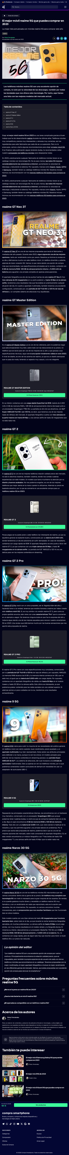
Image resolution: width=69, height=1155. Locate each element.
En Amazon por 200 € (34, 805)
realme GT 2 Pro (10, 121)
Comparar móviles (31, 2)
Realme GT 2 (10, 519)
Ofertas (4, 1141)
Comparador (6, 1137)
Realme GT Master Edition (17, 388)
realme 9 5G (9, 124)
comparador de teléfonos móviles (21, 153)
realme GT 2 (9, 118)
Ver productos (41, 1105)
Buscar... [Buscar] (17, 7)
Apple (58, 167)
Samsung (7, 170)
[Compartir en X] (54, 38)
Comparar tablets (19, 2)
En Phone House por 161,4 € (34, 662)
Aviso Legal (40, 1141)
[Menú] (65, 6)
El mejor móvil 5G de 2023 (36, 1074)
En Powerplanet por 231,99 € (34, 527)
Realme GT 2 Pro (12, 654)
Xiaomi (52, 167)
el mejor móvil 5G (58, 147)
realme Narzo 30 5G (12, 127)
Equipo (39, 1134)
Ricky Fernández (10, 37)
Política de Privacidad (44, 1137)
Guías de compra (13, 15)
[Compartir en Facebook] (58, 38)
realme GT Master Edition (13, 115)
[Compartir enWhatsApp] (61, 38)
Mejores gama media (57, 2)
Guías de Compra (8, 1145)
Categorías (6, 1134)
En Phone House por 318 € (34, 395)
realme (5, 33)
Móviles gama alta (44, 2)
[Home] (3, 7)
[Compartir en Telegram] (65, 38)
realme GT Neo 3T (11, 112)
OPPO (63, 167)
